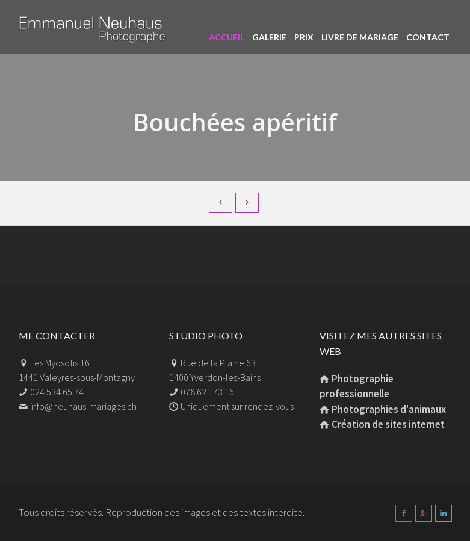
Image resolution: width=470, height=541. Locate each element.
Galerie (269, 37)
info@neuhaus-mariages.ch (83, 406)
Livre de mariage (359, 37)
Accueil (226, 37)
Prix (304, 37)
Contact (428, 37)
